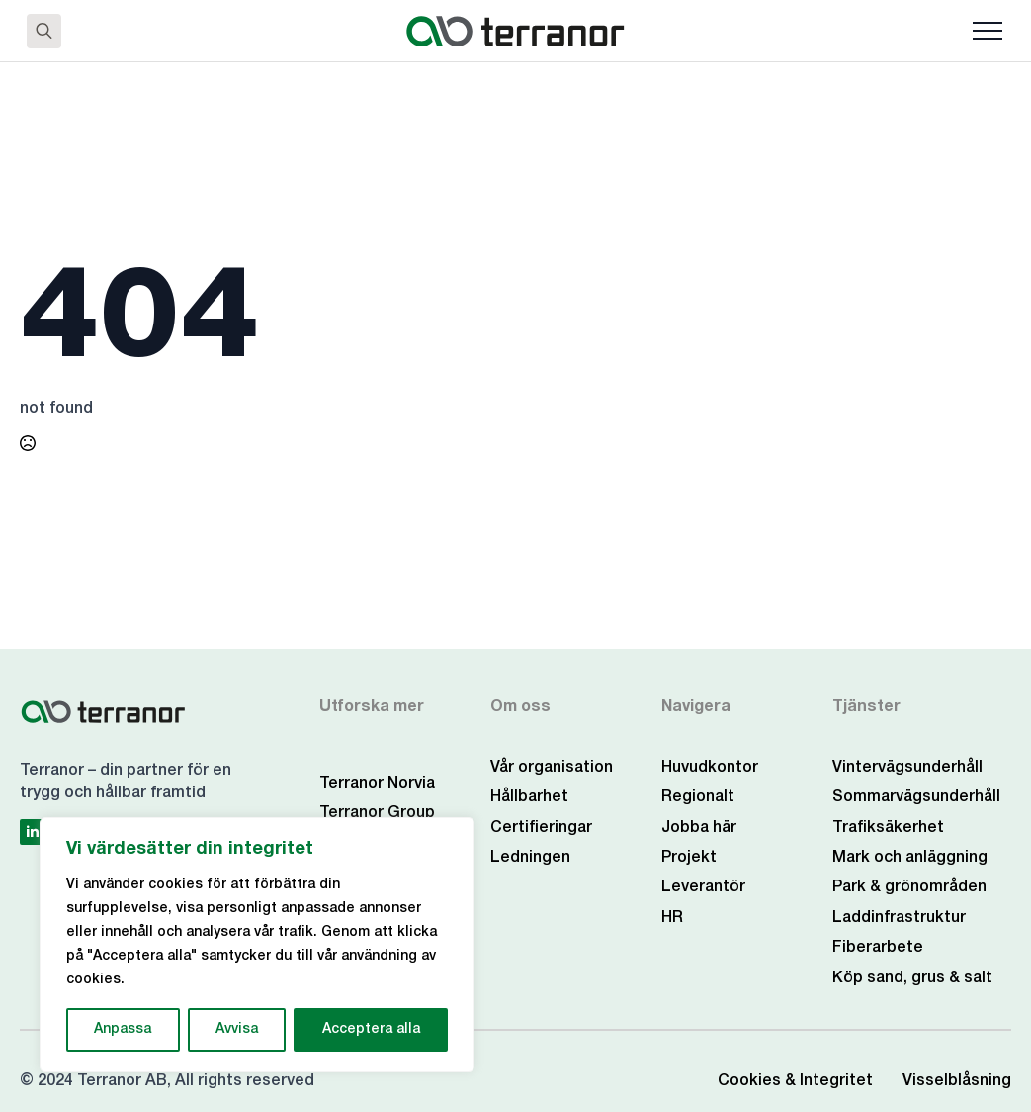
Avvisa (236, 1029)
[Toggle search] (44, 31)
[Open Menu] (987, 31)
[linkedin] (32, 832)
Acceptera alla (371, 1029)
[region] (257, 944)
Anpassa (122, 1029)
